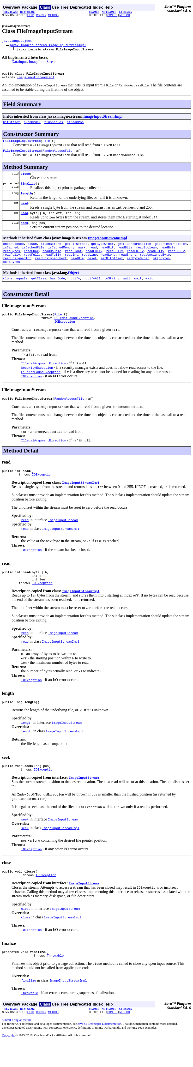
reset (92, 270)
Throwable (55, 981)
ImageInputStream (43, 62)
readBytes (11, 261)
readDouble (51, 261)
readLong (108, 266)
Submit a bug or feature (16, 1046)
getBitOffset (76, 253)
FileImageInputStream (22, 144)
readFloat (73, 261)
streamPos (75, 125)
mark (81, 257)
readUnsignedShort (51, 270)
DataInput (19, 62)
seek (24, 231)
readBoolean (146, 257)
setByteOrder (138, 270)
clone (7, 292)
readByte (167, 257)
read (24, 210)
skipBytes (161, 270)
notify (74, 292)
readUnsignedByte (155, 266)
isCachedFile (33, 257)
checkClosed (13, 253)
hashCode (57, 292)
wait (126, 292)
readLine (89, 266)
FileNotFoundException (74, 333)
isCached (10, 257)
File (46, 144)
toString (111, 292)
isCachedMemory (61, 257)
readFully (93, 261)
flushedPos (53, 125)
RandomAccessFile (57, 155)
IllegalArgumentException (43, 379)
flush (32, 253)
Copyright (8, 1061)
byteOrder (32, 125)
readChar (31, 261)
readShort (127, 266)
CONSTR (41, 15)
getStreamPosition (171, 253)
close (25, 178)
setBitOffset (112, 270)
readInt (71, 266)
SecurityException (37, 383)
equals (22, 292)
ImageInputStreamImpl (35, 79)
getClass (38, 292)
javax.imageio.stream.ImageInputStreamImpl (47, 45)
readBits (124, 257)
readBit (107, 257)
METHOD (53, 15)
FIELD (30, 15)
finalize (28, 189)
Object (73, 285)
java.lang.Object (17, 41)
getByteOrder (102, 253)
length (26, 200)
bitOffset (11, 125)
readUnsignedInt (17, 270)
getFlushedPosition (134, 253)
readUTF (77, 270)
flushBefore (51, 253)
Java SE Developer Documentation (99, 1049)
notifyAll (92, 292)
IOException (64, 337)
